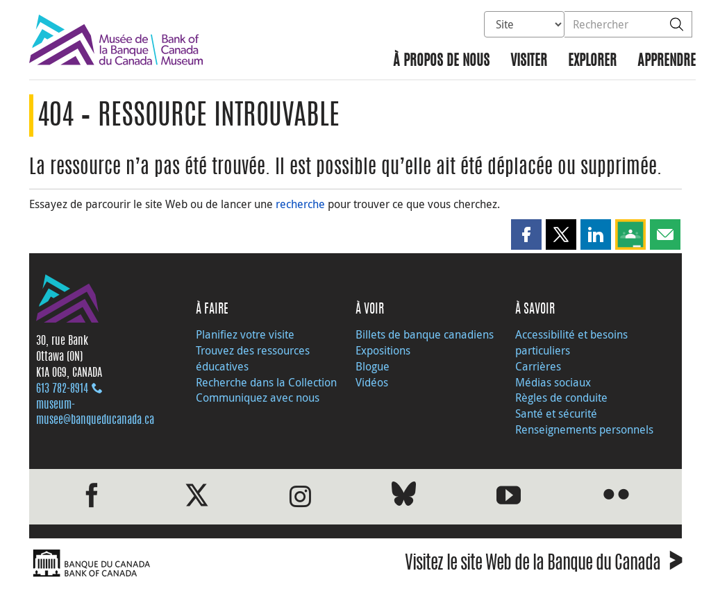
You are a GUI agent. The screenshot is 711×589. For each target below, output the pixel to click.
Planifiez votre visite (245, 334)
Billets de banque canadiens (425, 334)
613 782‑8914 (62, 389)
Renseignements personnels (584, 429)
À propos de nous (441, 61)
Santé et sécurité (556, 413)
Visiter (528, 61)
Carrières (538, 366)
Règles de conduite (561, 397)
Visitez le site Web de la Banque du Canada (543, 565)
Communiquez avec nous (257, 397)
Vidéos (372, 382)
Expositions (383, 350)
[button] (526, 234)
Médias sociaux (553, 382)
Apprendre (666, 61)
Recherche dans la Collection (266, 382)
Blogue (373, 366)
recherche (300, 204)
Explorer (592, 61)
